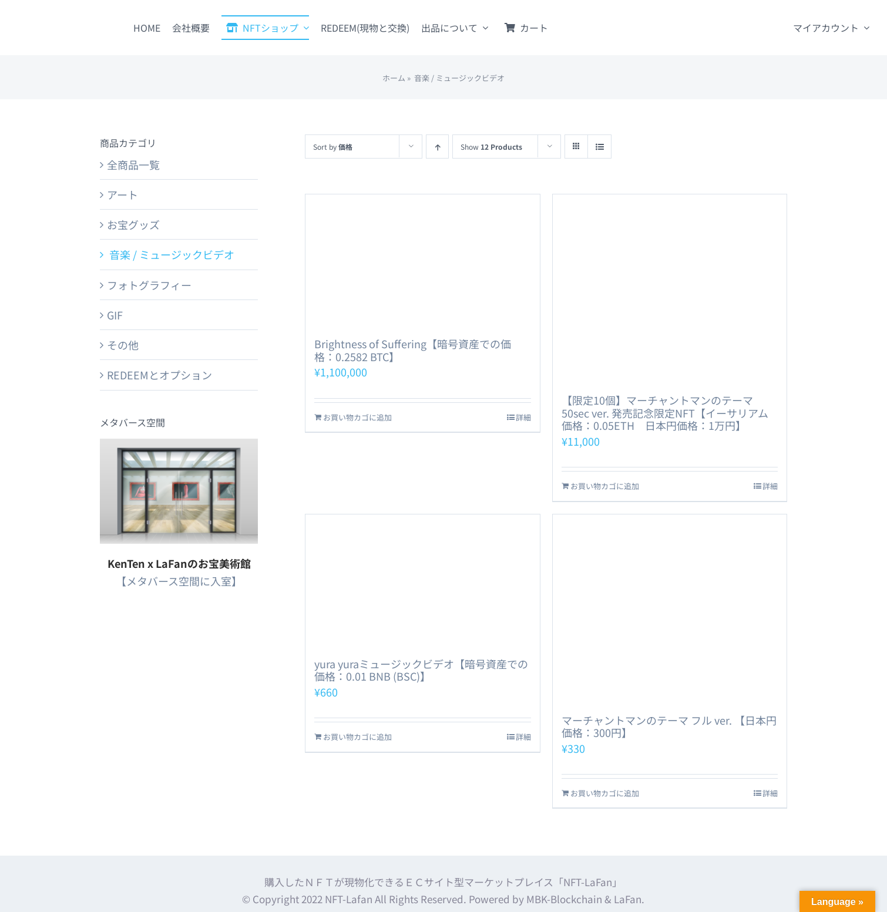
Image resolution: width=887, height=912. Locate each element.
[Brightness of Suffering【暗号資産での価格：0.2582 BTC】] (422, 260)
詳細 (523, 417)
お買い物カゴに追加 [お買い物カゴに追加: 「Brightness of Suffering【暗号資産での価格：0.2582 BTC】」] (357, 417)
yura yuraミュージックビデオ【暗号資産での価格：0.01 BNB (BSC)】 (421, 670)
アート (122, 194)
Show (491, 147)
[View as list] (599, 146)
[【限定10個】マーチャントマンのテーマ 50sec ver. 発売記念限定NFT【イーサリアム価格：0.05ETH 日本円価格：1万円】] (670, 288)
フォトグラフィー (149, 284)
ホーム (393, 77)
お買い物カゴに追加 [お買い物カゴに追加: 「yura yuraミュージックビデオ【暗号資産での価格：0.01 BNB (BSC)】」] (357, 736)
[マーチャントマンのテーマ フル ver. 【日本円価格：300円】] (670, 608)
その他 (123, 344)
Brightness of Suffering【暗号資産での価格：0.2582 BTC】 (412, 350)
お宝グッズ (133, 224)
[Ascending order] (437, 146)
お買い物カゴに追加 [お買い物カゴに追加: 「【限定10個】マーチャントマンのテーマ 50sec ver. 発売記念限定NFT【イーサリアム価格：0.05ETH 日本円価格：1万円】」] (604, 486)
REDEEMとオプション (159, 374)
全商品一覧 (133, 164)
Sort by (332, 147)
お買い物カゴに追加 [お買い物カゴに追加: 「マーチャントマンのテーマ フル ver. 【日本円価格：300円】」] (604, 793)
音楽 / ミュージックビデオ (170, 254)
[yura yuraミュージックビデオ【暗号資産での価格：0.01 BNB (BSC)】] (422, 580)
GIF (115, 314)
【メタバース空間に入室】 (179, 580)
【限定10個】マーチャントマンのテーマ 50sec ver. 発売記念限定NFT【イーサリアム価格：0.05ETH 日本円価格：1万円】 (665, 412)
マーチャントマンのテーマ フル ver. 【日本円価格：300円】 (669, 726)
